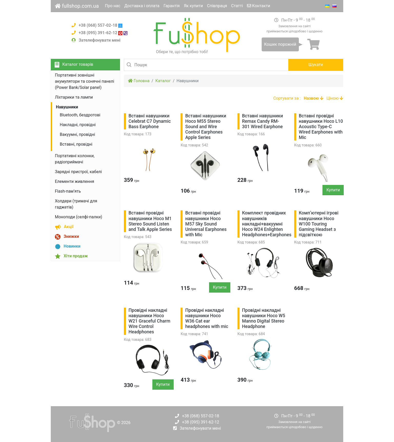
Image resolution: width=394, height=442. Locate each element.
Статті (237, 5)
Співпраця (217, 5)
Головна (139, 80)
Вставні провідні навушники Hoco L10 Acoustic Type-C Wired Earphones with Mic (321, 126)
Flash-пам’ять (68, 191)
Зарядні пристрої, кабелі (78, 171)
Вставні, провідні (76, 144)
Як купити (193, 5)
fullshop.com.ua (77, 6)
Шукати (316, 64)
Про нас (112, 5)
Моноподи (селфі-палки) (78, 216)
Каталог (163, 80)
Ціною (335, 98)
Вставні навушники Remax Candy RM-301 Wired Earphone (262, 121)
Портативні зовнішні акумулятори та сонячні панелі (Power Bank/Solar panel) (84, 81)
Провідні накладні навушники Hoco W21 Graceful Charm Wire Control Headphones (149, 321)
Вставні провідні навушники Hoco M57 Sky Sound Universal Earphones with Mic (205, 223)
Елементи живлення (74, 181)
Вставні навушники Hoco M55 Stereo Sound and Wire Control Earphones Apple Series (205, 126)
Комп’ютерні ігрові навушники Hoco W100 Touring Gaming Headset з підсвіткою (319, 223)
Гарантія (171, 5)
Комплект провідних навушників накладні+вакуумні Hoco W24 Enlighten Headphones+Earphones (267, 223)
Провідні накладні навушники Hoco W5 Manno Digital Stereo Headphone (263, 318)
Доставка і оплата (142, 5)
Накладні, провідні (78, 124)
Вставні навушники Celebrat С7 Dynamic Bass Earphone (150, 121)
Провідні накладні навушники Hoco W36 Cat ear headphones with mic (206, 318)
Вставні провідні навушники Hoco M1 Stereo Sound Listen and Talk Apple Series (150, 221)
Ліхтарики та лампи (74, 97)
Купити (333, 189)
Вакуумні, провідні (77, 134)
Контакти (258, 5)
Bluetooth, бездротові (80, 114)
